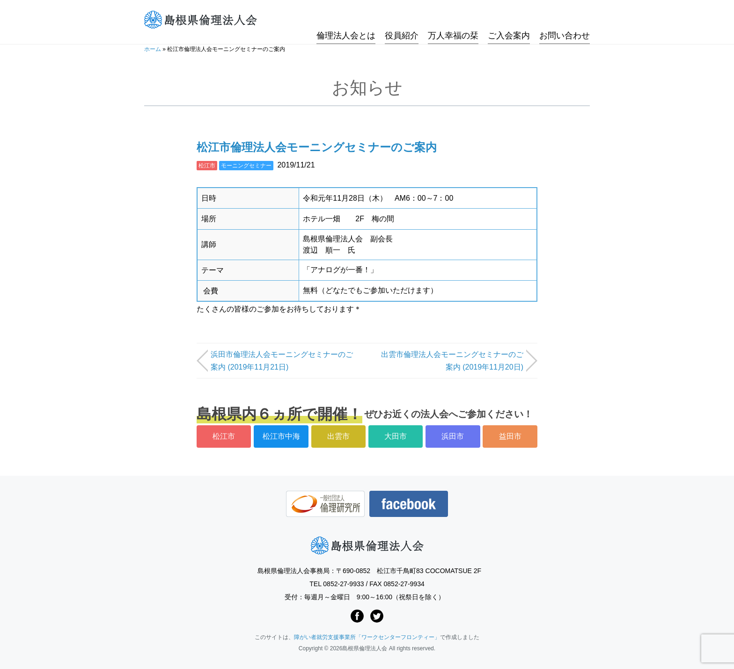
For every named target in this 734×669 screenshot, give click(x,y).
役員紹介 (401, 20)
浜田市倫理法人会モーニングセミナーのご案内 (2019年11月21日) (282, 360)
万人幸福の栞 (453, 20)
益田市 (510, 436)
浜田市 (452, 436)
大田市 (395, 436)
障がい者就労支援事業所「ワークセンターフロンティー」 (367, 637)
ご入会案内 (509, 20)
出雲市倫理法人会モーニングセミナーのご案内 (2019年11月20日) (452, 360)
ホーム (152, 49)
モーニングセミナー (246, 165)
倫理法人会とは (345, 20)
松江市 (206, 165)
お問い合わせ (564, 20)
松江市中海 (281, 436)
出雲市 (338, 436)
